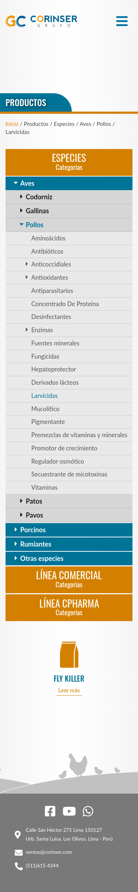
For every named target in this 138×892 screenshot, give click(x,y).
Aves (27, 183)
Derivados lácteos (55, 382)
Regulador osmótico (57, 461)
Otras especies (41, 558)
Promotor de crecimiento (64, 448)
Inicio (12, 123)
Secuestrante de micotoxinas (69, 474)
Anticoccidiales (51, 264)
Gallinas (37, 211)
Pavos (34, 515)
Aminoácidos (48, 238)
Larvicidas (44, 395)
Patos (34, 501)
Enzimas (42, 330)
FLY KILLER (69, 678)
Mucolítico (45, 409)
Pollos (34, 225)
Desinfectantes (51, 316)
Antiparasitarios (52, 290)
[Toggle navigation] (122, 21)
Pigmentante (48, 421)
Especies (69, 161)
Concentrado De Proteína (65, 304)
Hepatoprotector (53, 369)
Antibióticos (47, 251)
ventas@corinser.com (49, 852)
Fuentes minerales (55, 343)
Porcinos (33, 530)
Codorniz (39, 197)
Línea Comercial (69, 578)
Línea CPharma (69, 606)
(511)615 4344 (42, 866)
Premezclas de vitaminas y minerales (79, 435)
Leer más (69, 690)
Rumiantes (35, 544)
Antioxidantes (49, 277)
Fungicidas (45, 356)
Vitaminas (44, 487)
